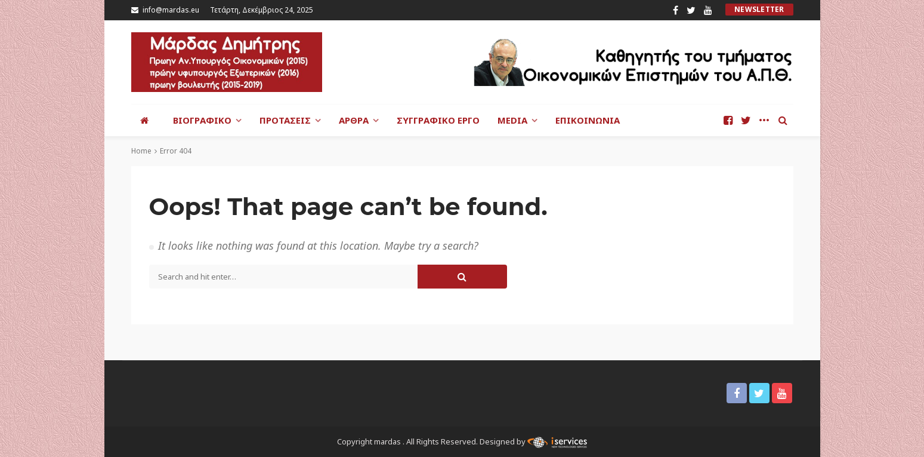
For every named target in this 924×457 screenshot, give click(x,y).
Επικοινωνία (587, 120)
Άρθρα (354, 120)
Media (512, 120)
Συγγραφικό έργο (438, 120)
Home (141, 151)
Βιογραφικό (202, 120)
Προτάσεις (285, 120)
